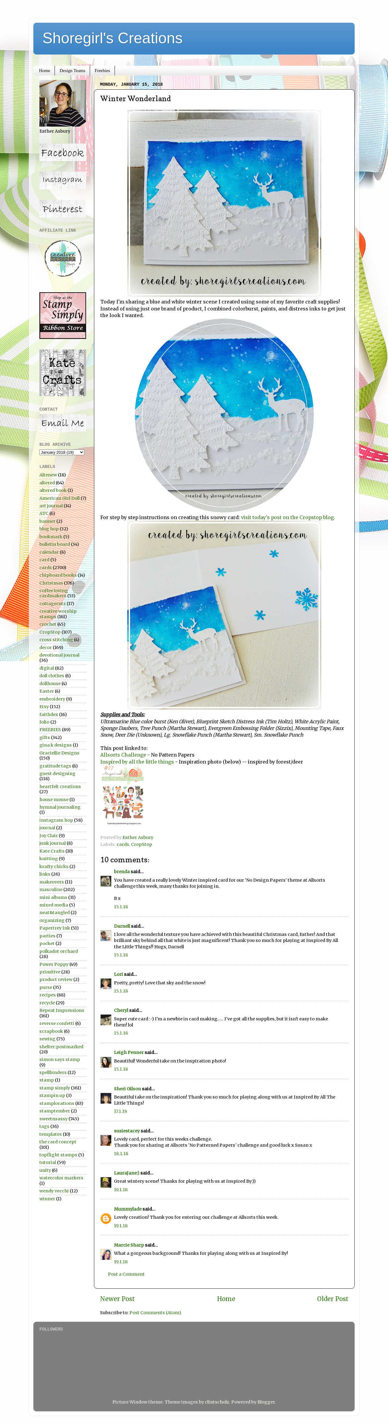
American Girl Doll (59, 498)
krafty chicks (54, 866)
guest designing (57, 773)
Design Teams (72, 70)
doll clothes (51, 675)
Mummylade (128, 1209)
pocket (47, 943)
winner (47, 1198)
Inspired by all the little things (137, 762)
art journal (51, 506)
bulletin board (54, 544)
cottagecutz (52, 603)
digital (46, 668)
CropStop (141, 844)
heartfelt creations (60, 786)
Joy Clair (48, 835)
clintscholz (217, 1402)
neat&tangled (54, 912)
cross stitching (56, 639)
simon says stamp (59, 1059)
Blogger (266, 1402)
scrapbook (51, 1031)
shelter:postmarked (61, 1046)
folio (44, 722)
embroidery (52, 699)
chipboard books (58, 575)
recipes (47, 995)
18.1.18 (121, 1153)
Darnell (122, 926)
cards (123, 844)
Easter (46, 691)
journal (47, 827)
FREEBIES (50, 729)
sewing (47, 1039)
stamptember (54, 1111)
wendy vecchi (54, 1191)
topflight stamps (58, 1155)
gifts (44, 737)
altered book (53, 490)
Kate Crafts (52, 851)
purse (45, 987)
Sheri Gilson (127, 1089)
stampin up (52, 1095)
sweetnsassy (53, 1119)
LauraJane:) (126, 1173)
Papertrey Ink (54, 928)
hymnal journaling (60, 807)
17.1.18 (120, 1111)
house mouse (54, 799)
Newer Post (117, 1299)
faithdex (48, 714)
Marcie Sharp (129, 1245)
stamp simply (54, 1088)
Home (44, 70)
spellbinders (53, 1072)
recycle (47, 1003)
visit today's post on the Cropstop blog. (288, 517)
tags (44, 1126)
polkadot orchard (58, 951)
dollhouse (50, 683)
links (44, 874)
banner (47, 521)
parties (47, 936)
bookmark (50, 536)
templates (50, 1134)
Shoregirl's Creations (112, 38)
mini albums (53, 897)
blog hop (49, 529)
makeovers (51, 882)
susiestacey (127, 1131)
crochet (47, 624)
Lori (118, 974)
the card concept (57, 1142)
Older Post (333, 1299)
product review (55, 979)
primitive (49, 972)
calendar (49, 552)
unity (45, 1170)
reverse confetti (56, 1023)
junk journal (52, 843)
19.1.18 (121, 1189)
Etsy (44, 706)
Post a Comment (126, 1274)
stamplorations (56, 1103)
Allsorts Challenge (123, 755)
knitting (48, 858)
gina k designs (55, 745)
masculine (50, 889)
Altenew (48, 475)
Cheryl (121, 1010)
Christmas (51, 583)
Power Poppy (54, 964)
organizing (52, 920)
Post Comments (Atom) (155, 1312)
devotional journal (59, 655)
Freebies (102, 70)
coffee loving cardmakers (53, 593)
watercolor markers (61, 1178)
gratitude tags (55, 766)
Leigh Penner (129, 1052)
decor (45, 647)
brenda (122, 871)
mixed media (53, 905)
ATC (43, 513)
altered (47, 482)
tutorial (47, 1162)
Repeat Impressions (61, 1010)
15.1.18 (121, 907)
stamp (46, 1080)
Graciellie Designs (59, 753)
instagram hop (56, 820)
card (44, 559)
